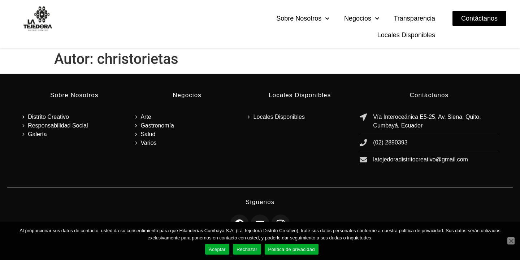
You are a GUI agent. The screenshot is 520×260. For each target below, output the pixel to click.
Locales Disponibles (406, 35)
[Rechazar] (511, 240)
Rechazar (247, 249)
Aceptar (217, 249)
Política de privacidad (291, 249)
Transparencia (414, 18)
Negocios (362, 19)
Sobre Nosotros (303, 19)
